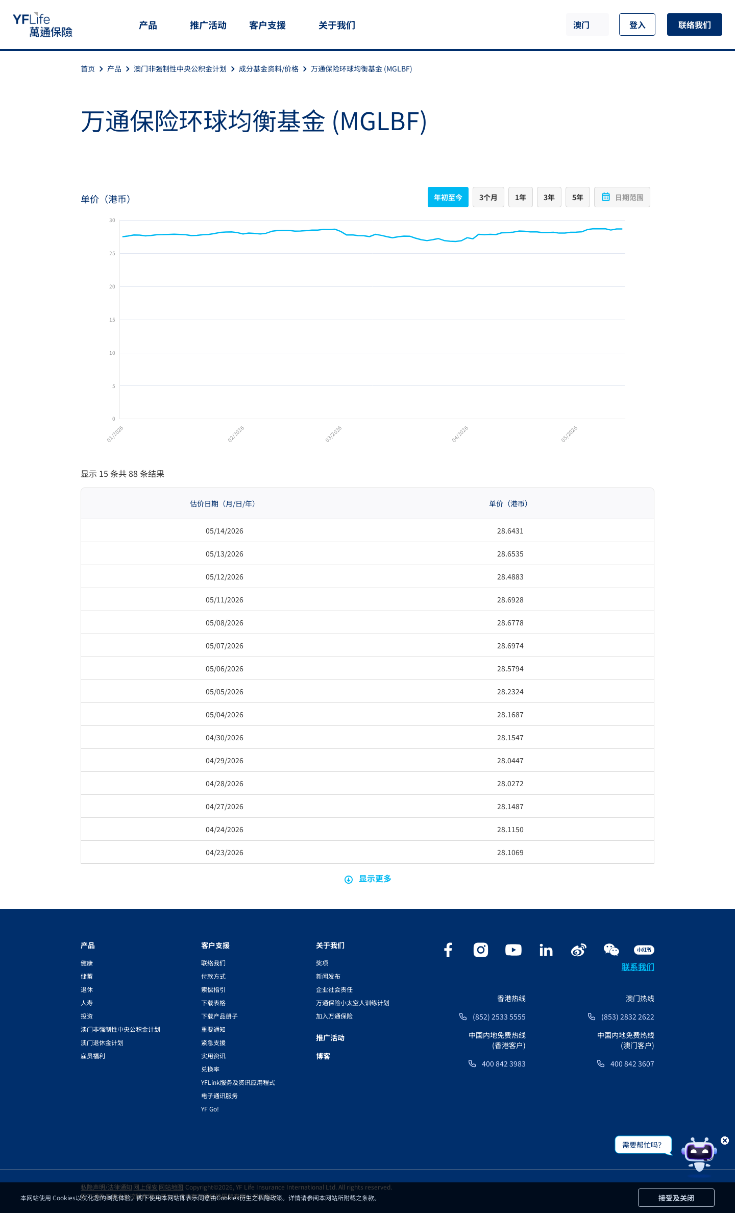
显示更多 (367, 878)
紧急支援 (213, 1042)
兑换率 (210, 1068)
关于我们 (336, 24)
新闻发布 (328, 976)
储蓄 (87, 976)
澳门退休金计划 (102, 1042)
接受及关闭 (676, 1198)
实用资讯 (213, 1055)
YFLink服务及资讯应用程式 (238, 1082)
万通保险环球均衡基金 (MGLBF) (361, 68)
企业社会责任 (334, 989)
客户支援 (267, 24)
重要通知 (213, 1029)
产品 (148, 24)
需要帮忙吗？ (643, 1144)
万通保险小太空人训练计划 (352, 1002)
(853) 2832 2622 (627, 1016)
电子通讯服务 (219, 1095)
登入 (637, 24)
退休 (87, 989)
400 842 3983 (504, 1063)
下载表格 (213, 1002)
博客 (323, 1056)
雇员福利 (93, 1055)
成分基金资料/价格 (275, 68)
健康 (87, 962)
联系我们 (638, 966)
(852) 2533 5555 (499, 1016)
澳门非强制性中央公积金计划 (186, 68)
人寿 (87, 1002)
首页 (94, 68)
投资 (87, 1015)
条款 (368, 1197)
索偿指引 (213, 989)
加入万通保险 (334, 1015)
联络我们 (694, 24)
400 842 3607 (632, 1063)
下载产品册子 (219, 1015)
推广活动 (208, 24)
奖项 (322, 962)
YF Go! (210, 1108)
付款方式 (213, 976)
